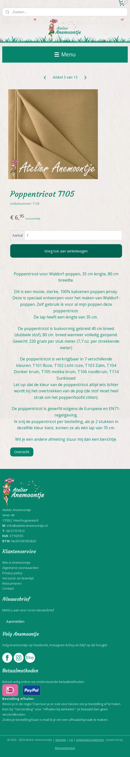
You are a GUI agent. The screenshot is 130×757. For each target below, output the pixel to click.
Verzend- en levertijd (18, 578)
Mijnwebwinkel (65, 748)
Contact (8, 588)
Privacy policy (12, 573)
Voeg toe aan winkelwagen (66, 251)
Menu (65, 54)
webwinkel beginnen (90, 740)
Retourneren (12, 583)
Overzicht (21, 451)
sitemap (60, 740)
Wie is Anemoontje (16, 562)
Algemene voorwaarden (20, 567)
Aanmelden (15, 621)
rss (71, 740)
